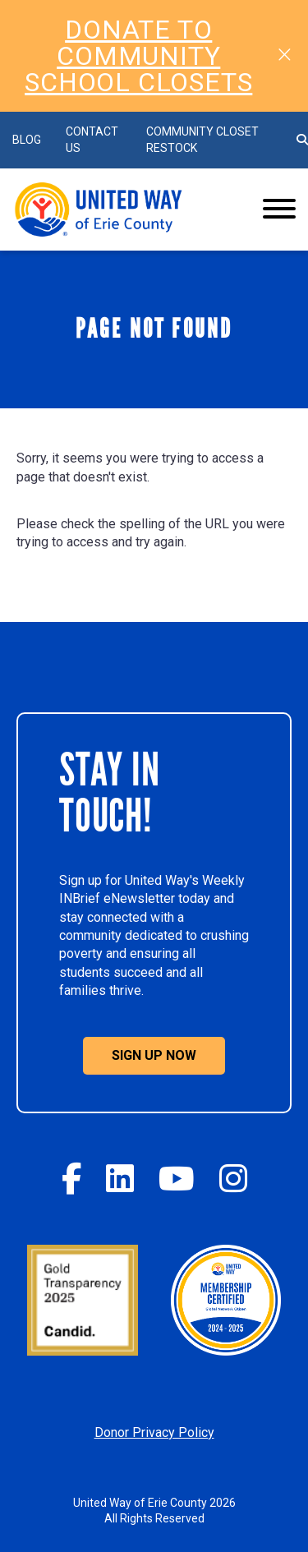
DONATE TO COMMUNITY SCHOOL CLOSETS (138, 56)
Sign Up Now (154, 1055)
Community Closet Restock (202, 139)
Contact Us (92, 139)
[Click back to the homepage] (123, 209)
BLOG (26, 139)
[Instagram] (233, 1179)
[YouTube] (177, 1179)
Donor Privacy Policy (154, 1432)
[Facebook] (71, 1179)
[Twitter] (120, 1179)
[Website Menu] (279, 209)
